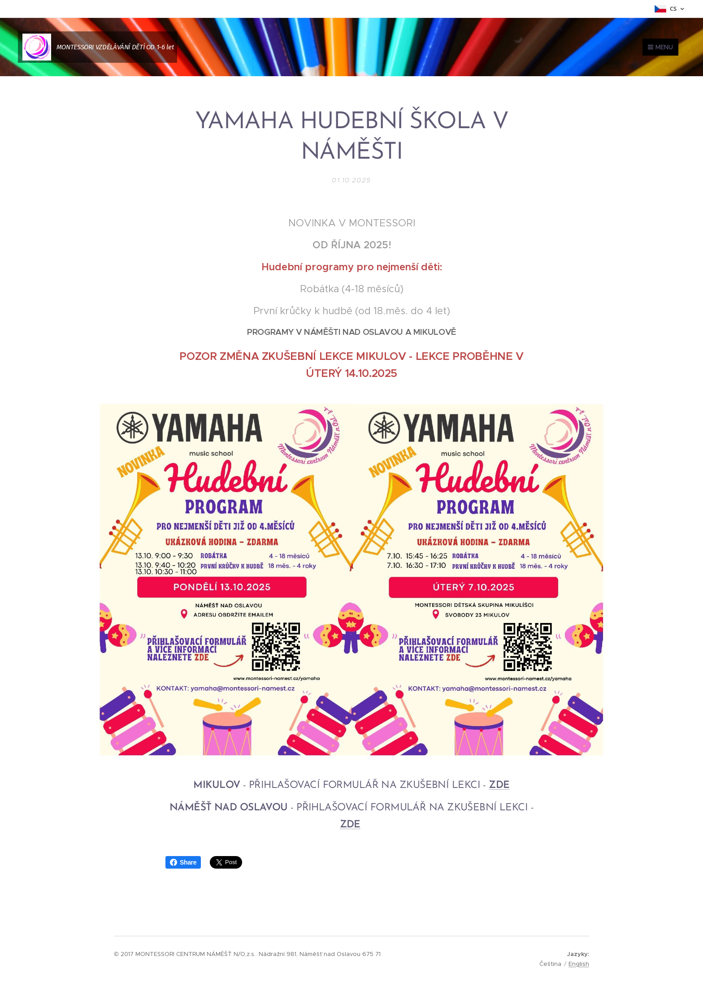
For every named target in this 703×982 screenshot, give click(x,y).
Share (183, 862)
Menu (660, 47)
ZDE (499, 785)
